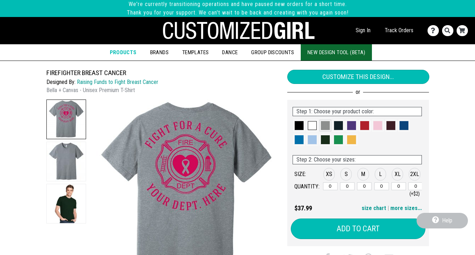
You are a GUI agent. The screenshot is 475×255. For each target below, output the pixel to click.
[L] (381, 186)
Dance (230, 52)
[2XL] (415, 186)
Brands (159, 52)
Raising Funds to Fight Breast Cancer (117, 82)
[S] (347, 186)
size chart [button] (374, 208)
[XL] (398, 186)
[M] (364, 186)
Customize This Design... (358, 77)
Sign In (363, 30)
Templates (195, 52)
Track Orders (399, 30)
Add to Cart (358, 228)
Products (123, 52)
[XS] (330, 186)
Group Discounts (272, 52)
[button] (66, 119)
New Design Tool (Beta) (336, 52)
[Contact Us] (435, 30)
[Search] (449, 30)
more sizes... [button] (406, 208)
